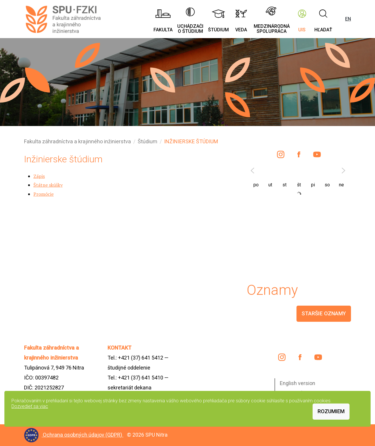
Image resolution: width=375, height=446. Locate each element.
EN (348, 19)
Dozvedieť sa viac (29, 406)
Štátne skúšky (48, 185)
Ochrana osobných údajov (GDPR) (83, 435)
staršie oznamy (323, 313)
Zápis (39, 176)
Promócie (43, 194)
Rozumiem (331, 411)
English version (297, 383)
